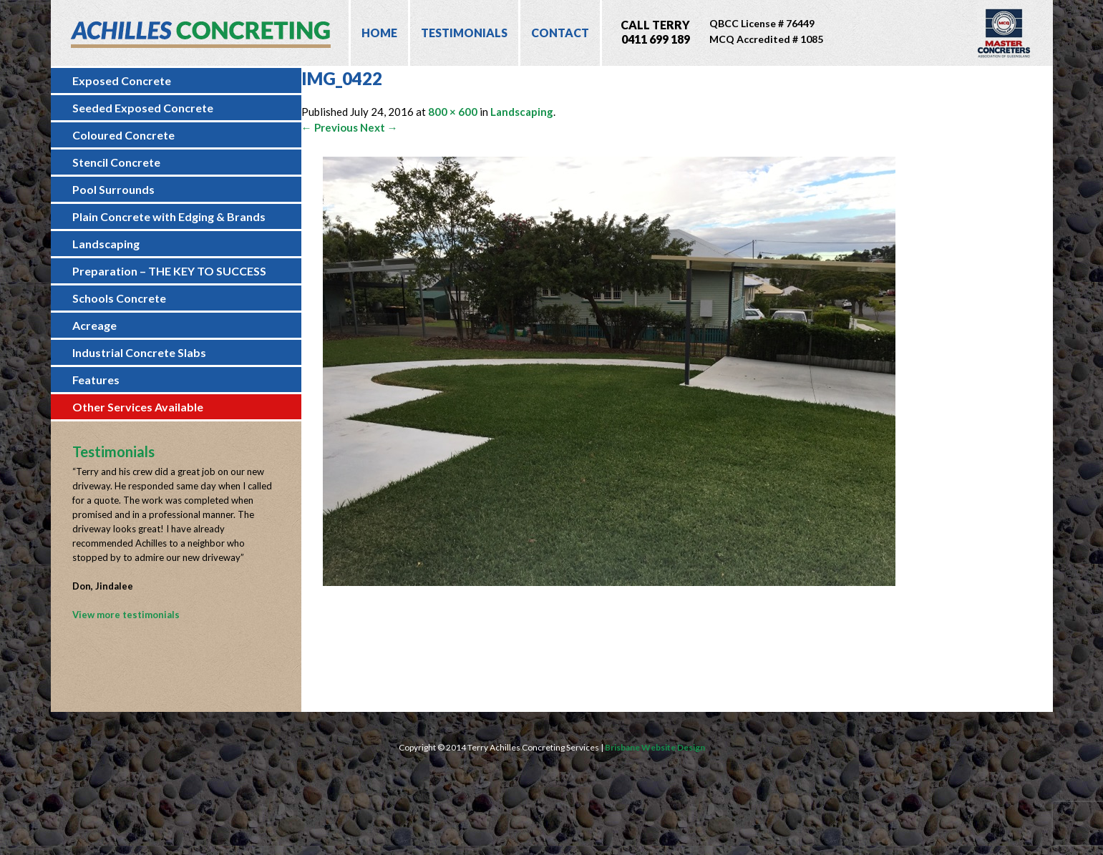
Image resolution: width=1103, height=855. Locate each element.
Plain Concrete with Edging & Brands (169, 216)
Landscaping (106, 243)
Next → (379, 127)
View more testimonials (126, 614)
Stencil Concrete (116, 162)
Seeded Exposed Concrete (142, 107)
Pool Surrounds (113, 189)
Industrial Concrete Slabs (139, 352)
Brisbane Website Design (655, 747)
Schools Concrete (119, 298)
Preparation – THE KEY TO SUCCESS (169, 271)
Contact (560, 32)
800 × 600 (452, 111)
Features (96, 379)
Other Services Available (137, 407)
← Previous (329, 127)
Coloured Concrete (123, 135)
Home (379, 32)
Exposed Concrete (121, 80)
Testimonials (464, 32)
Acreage (94, 325)
